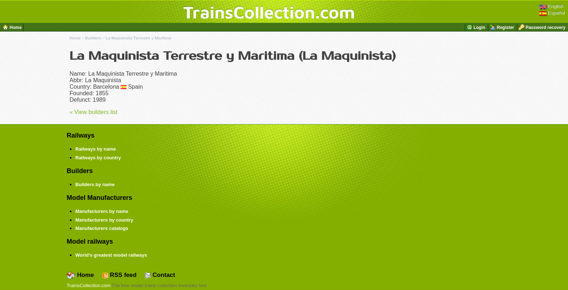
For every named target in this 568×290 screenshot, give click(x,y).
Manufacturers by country (104, 220)
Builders (93, 38)
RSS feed (120, 275)
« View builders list (93, 112)
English (551, 6)
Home (75, 38)
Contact (160, 275)
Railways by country (98, 157)
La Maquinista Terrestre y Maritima (138, 38)
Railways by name (95, 149)
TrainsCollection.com (269, 12)
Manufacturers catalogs (101, 228)
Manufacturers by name (101, 211)
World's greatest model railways (111, 255)
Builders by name (94, 184)
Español (552, 13)
